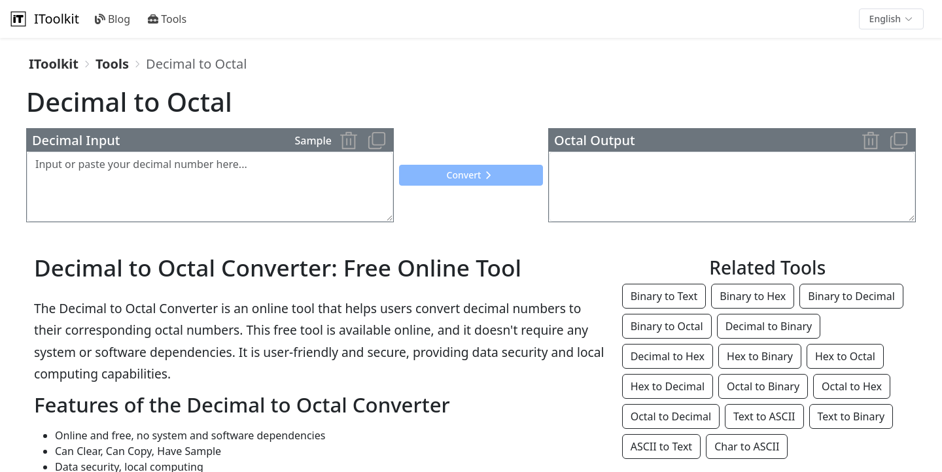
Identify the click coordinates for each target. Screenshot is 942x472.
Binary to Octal (667, 326)
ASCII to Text (661, 446)
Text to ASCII (764, 416)
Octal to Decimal (671, 416)
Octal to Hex (852, 386)
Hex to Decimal (668, 386)
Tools (167, 19)
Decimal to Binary (768, 326)
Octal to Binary (763, 386)
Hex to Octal (845, 356)
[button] (891, 18)
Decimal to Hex (668, 356)
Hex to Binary (760, 356)
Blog (112, 19)
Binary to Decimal (851, 296)
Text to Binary (851, 416)
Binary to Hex (753, 296)
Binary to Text (664, 296)
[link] (53, 64)
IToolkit (43, 18)
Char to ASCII (746, 446)
